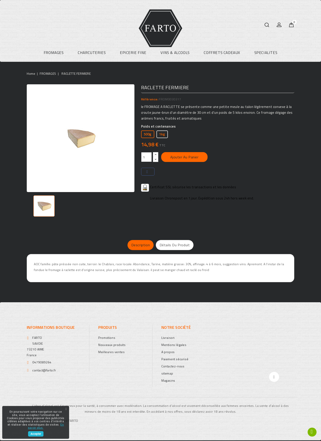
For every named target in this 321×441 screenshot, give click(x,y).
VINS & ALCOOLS (174, 53)
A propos (168, 352)
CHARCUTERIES (92, 53)
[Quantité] (146, 157)
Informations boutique (51, 328)
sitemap (167, 374)
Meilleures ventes (111, 352)
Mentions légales (174, 345)
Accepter (36, 433)
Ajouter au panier (184, 157)
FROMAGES (54, 53)
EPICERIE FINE (133, 53)
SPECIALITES (266, 53)
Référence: (149, 99)
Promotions (106, 338)
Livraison (168, 338)
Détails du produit (180, 245)
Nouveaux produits (112, 345)
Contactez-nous (172, 366)
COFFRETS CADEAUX (222, 53)
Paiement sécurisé (174, 359)
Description (135, 245)
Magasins (168, 381)
